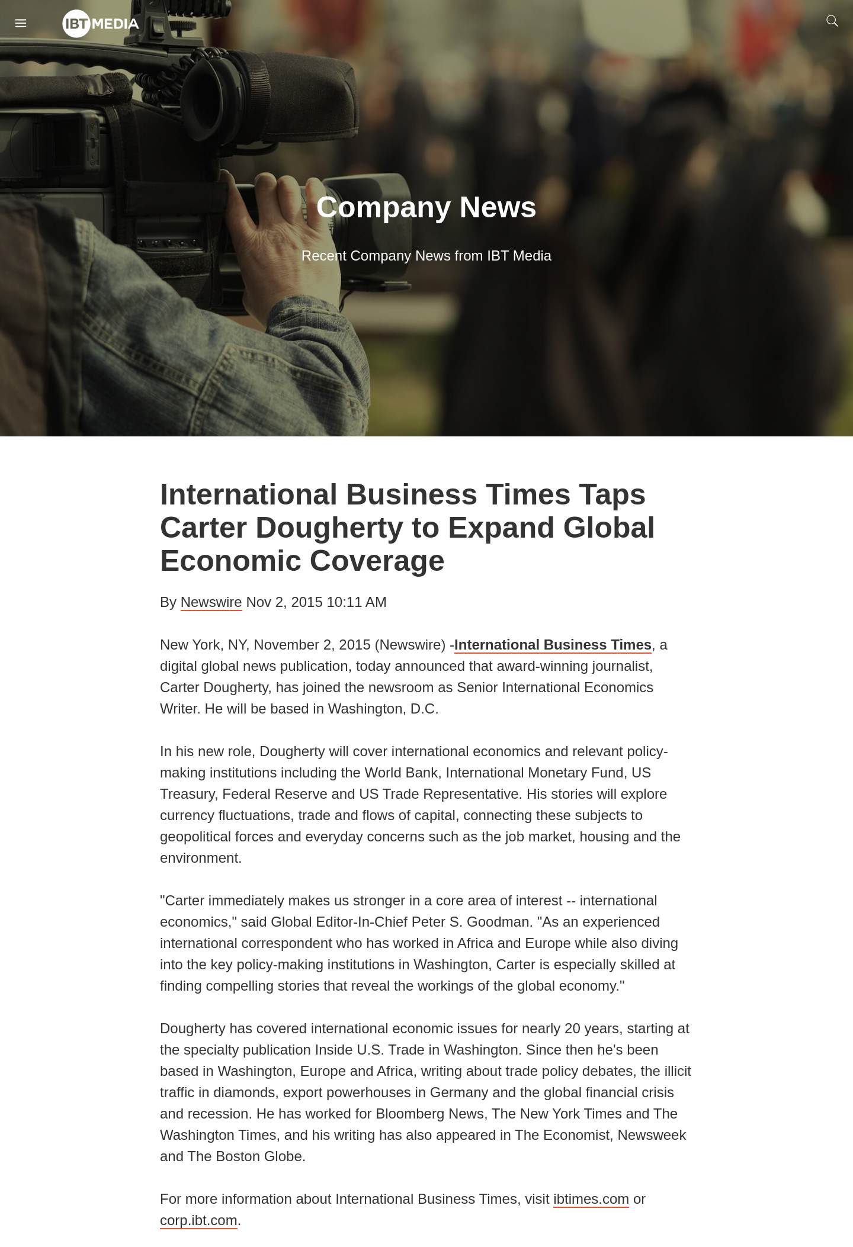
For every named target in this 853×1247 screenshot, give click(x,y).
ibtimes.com (591, 1199)
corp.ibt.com (199, 1220)
